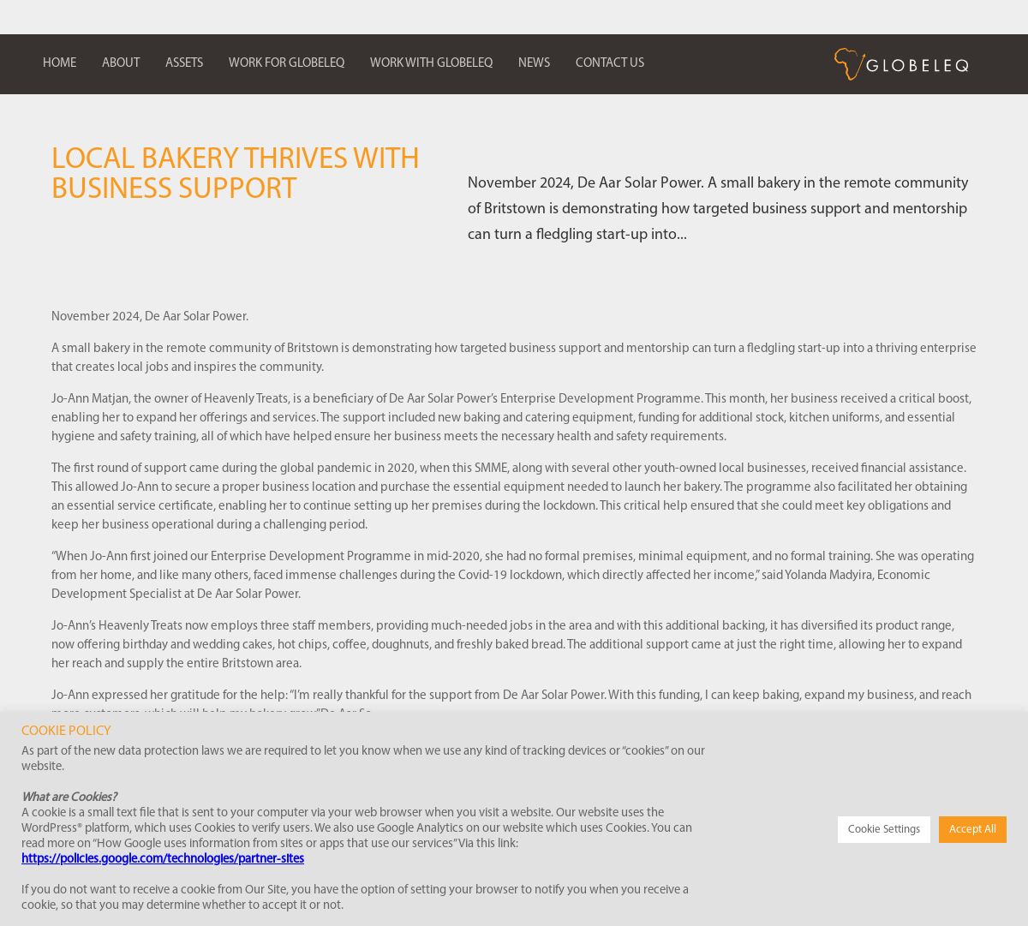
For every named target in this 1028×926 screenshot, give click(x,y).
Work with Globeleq (431, 63)
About (121, 63)
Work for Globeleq (286, 63)
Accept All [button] (972, 829)
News (534, 63)
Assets (184, 63)
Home (59, 63)
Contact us (610, 63)
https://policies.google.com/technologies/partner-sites (162, 859)
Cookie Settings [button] (884, 829)
